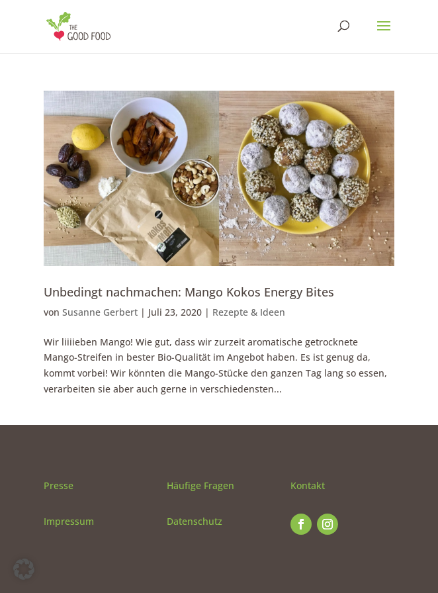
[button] (24, 569)
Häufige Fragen (200, 485)
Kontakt (307, 485)
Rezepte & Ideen (248, 312)
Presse (58, 485)
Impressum (69, 521)
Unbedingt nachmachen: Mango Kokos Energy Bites (189, 292)
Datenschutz (194, 521)
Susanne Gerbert (100, 312)
